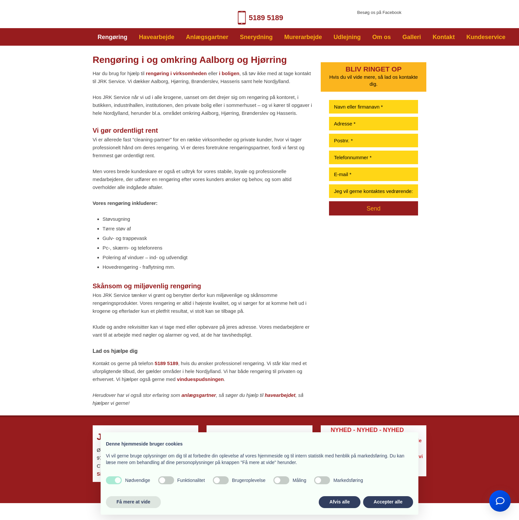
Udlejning (347, 37)
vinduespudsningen (200, 379)
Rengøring (112, 37)
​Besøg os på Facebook (379, 12)
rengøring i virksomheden (176, 73)
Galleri (411, 37)
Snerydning (256, 37)
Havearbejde (156, 37)
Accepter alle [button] (388, 501)
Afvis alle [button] (339, 501)
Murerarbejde (303, 37)
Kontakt (444, 37)
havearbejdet (280, 395)
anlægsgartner (198, 395)
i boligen (229, 73)
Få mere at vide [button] (133, 501)
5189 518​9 (259, 18)
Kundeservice (485, 37)
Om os (381, 37)
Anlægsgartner (207, 37)
